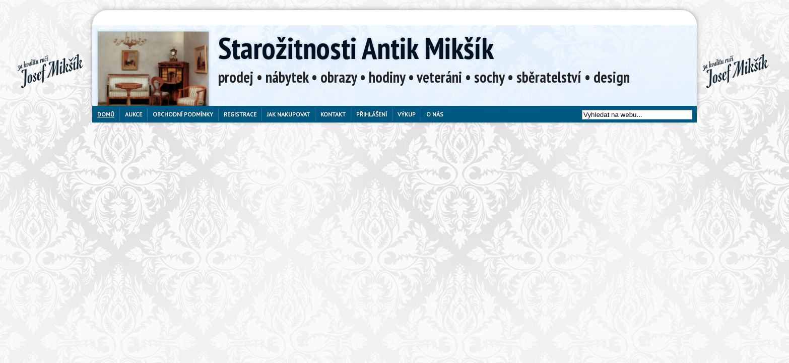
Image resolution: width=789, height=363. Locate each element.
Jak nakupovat (288, 114)
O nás (434, 114)
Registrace (240, 114)
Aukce (133, 114)
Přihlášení (371, 114)
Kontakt (333, 114)
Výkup (407, 114)
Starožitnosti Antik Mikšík (356, 48)
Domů (105, 114)
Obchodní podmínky (183, 114)
